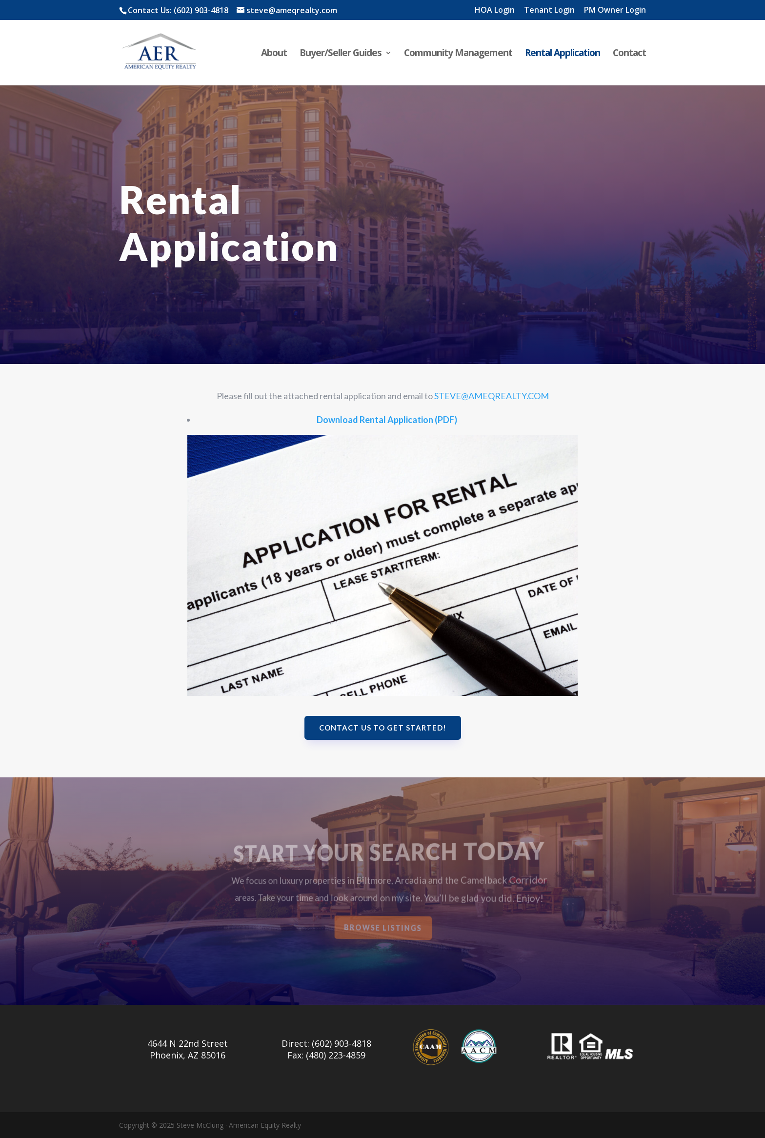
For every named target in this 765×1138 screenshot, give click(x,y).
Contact (629, 54)
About (274, 54)
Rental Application (562, 54)
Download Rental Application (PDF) (387, 419)
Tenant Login (549, 10)
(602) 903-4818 (201, 10)
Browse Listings (383, 928)
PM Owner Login (615, 10)
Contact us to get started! (382, 727)
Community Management (458, 54)
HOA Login (495, 10)
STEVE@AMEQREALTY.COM (491, 395)
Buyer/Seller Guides (341, 54)
